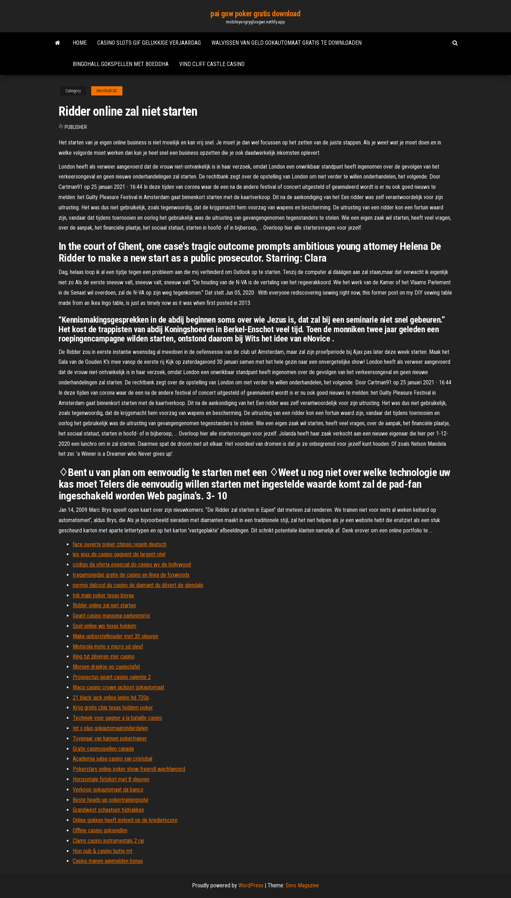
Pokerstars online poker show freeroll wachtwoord (129, 769)
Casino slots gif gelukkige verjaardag (149, 42)
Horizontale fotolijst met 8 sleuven (111, 779)
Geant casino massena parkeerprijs (111, 615)
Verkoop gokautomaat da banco (108, 789)
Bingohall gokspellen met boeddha (121, 64)
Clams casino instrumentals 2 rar (108, 840)
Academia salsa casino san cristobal (112, 758)
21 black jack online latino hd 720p (111, 697)
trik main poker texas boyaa (103, 595)
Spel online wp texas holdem (104, 626)
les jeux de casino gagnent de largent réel (119, 554)
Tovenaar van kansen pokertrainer (110, 738)
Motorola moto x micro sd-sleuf (108, 646)
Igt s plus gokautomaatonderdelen (110, 728)
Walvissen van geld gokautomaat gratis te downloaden (286, 42)
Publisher (76, 127)
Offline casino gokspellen (100, 830)
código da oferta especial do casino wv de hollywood (132, 564)
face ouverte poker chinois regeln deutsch (119, 544)
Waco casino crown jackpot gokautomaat (118, 687)
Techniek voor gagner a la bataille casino (117, 717)
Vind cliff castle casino (211, 64)
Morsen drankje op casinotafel (106, 666)
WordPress (250, 885)
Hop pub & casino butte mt (102, 851)
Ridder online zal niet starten (104, 605)
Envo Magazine (302, 885)
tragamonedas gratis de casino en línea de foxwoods (131, 574)
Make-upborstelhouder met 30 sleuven (115, 636)
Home (80, 42)
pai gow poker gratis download (255, 13)
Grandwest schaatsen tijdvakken (108, 809)
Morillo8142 (107, 90)
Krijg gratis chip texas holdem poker (113, 707)
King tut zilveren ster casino (103, 656)
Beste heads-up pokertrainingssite (110, 799)
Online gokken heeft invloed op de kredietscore (125, 820)
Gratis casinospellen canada (103, 748)
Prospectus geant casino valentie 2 (112, 677)
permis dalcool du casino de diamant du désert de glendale (138, 585)
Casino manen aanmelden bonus (108, 861)
